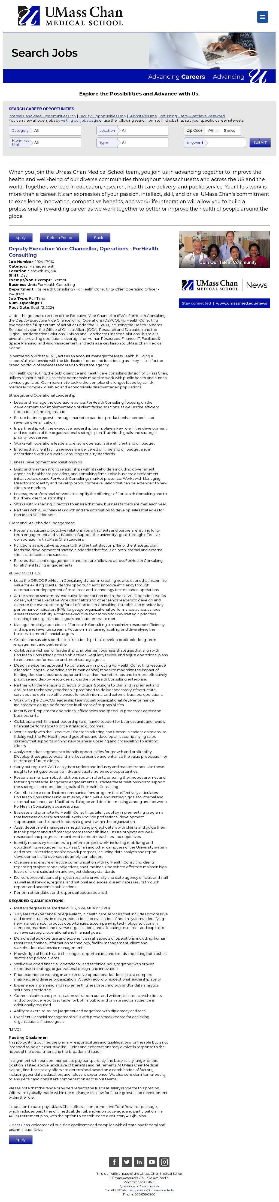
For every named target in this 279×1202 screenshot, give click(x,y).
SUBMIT (260, 142)
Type (103, 142)
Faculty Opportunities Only (102, 116)
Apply (21, 237)
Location (107, 130)
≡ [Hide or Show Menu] (262, 17)
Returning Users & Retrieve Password (192, 116)
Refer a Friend (59, 237)
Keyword (195, 142)
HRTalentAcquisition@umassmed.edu (144, 1190)
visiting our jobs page (79, 120)
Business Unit (20, 142)
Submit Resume (143, 116)
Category (20, 130)
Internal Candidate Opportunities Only (42, 116)
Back (98, 237)
